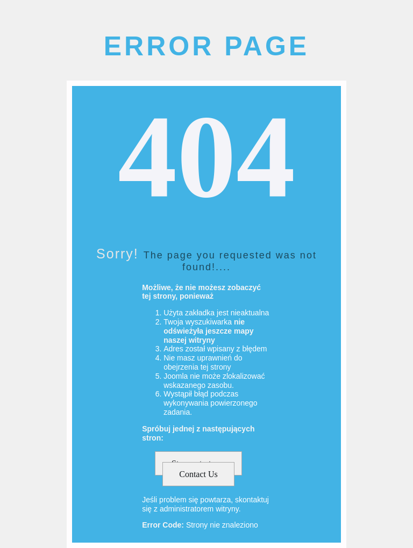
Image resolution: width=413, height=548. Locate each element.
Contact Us (198, 474)
